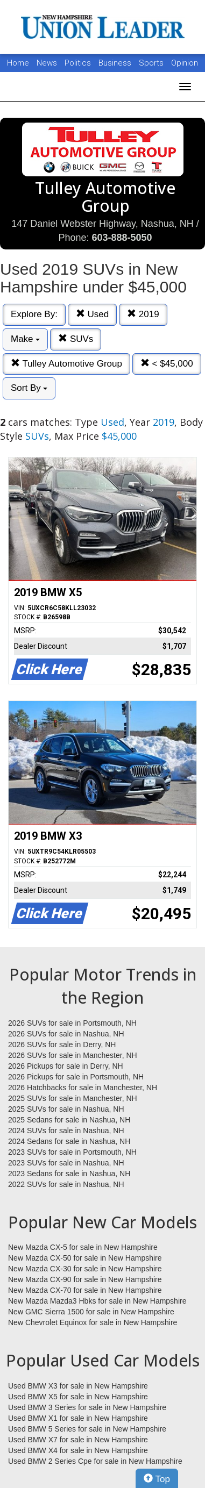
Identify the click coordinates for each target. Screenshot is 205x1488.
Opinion (184, 63)
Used (92, 314)
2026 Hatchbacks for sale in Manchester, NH (82, 1087)
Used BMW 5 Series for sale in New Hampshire (87, 1429)
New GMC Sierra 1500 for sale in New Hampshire (91, 1311)
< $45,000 (166, 364)
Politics (78, 63)
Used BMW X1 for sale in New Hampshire (78, 1418)
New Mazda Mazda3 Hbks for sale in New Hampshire (97, 1301)
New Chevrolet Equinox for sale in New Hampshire (92, 1322)
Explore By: (34, 314)
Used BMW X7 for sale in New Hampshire (78, 1439)
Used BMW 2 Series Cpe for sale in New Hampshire (95, 1461)
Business (115, 63)
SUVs (75, 339)
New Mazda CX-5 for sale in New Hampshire (83, 1247)
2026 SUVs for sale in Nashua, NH (66, 1033)
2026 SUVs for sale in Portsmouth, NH (72, 1023)
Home (18, 63)
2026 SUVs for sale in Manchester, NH (72, 1055)
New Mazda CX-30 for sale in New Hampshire (85, 1268)
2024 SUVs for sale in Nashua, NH (66, 1130)
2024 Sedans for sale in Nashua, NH (69, 1141)
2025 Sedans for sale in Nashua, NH (69, 1119)
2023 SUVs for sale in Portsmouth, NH (72, 1152)
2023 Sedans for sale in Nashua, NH (69, 1173)
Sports (152, 63)
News (47, 63)
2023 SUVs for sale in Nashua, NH (66, 1162)
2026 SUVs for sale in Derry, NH (62, 1044)
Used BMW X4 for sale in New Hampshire (78, 1450)
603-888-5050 (121, 237)
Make (25, 339)
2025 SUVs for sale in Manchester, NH (72, 1098)
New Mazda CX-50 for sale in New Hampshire (85, 1258)
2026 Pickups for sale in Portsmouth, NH (76, 1076)
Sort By (29, 388)
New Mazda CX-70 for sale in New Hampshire (85, 1290)
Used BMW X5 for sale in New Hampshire (78, 1396)
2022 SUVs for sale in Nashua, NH (66, 1184)
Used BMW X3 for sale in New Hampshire (78, 1386)
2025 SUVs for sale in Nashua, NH (66, 1109)
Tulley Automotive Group (66, 364)
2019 (143, 314)
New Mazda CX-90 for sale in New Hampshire (85, 1279)
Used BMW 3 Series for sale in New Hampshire (87, 1407)
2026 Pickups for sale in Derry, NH (65, 1066)
